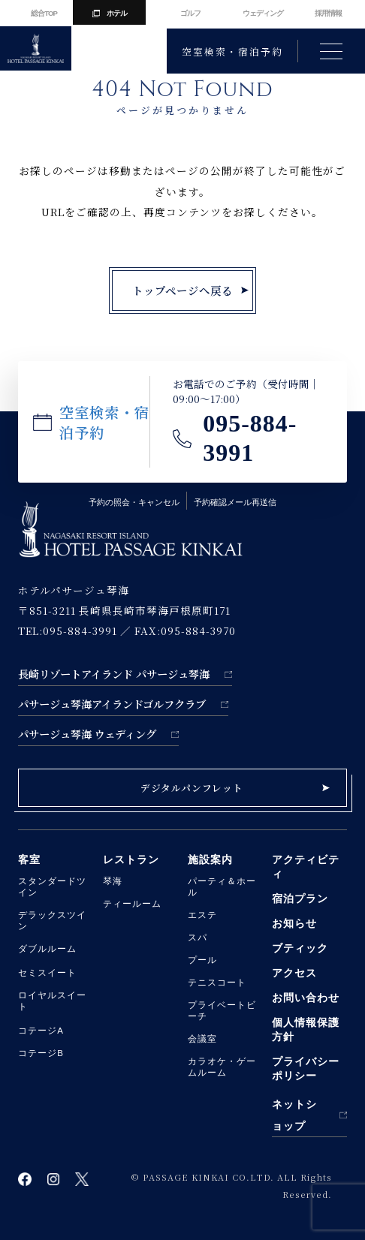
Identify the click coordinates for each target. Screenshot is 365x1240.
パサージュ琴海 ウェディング (87, 734)
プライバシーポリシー (305, 1068)
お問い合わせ (305, 998)
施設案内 (210, 859)
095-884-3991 (250, 438)
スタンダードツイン (52, 887)
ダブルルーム (47, 948)
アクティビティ (305, 866)
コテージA (41, 1030)
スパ (197, 937)
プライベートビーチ (222, 1011)
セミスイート (47, 972)
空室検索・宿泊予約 (231, 51)
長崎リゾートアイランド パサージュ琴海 (114, 674)
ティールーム (132, 903)
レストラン (131, 859)
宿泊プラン (300, 898)
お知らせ (294, 923)
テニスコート (217, 982)
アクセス (294, 973)
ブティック (300, 948)
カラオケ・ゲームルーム (222, 1067)
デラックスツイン (52, 920)
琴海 (112, 881)
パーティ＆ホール (222, 887)
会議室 (202, 1038)
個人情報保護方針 (305, 1029)
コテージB (41, 1053)
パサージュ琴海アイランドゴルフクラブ (112, 704)
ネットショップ (294, 1115)
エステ (202, 914)
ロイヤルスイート (52, 1001)
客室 (29, 859)
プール (202, 960)
